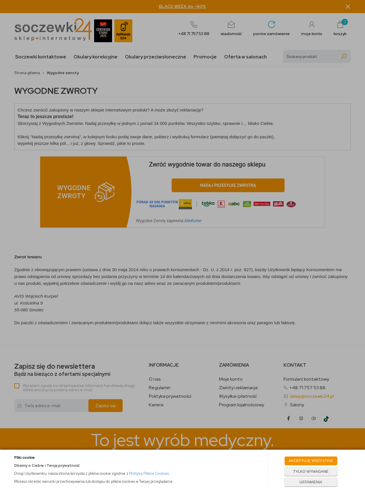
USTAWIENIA (310, 482)
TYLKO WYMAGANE (310, 471)
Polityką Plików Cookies (149, 473)
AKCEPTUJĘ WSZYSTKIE (311, 460)
